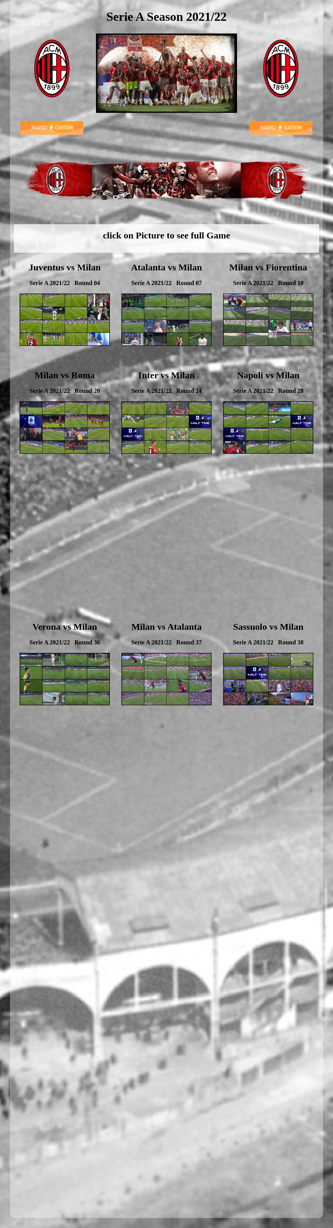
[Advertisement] (166, 546)
